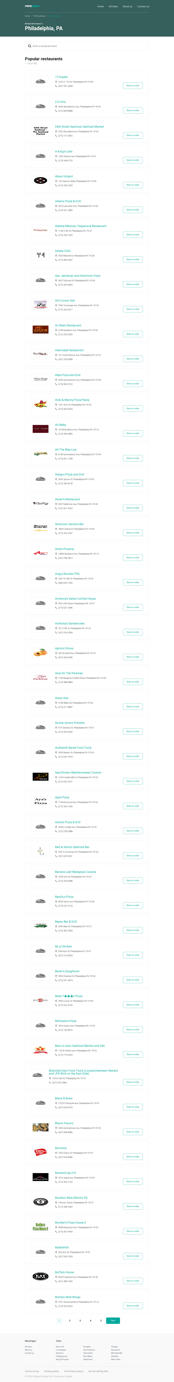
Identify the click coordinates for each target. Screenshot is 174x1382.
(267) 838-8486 (65, 1132)
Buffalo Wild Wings (67, 1297)
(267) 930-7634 (65, 1256)
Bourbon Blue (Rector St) (71, 1197)
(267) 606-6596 (65, 657)
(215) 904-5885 (65, 434)
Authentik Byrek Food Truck (73, 747)
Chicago (114, 1347)
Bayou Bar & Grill (66, 921)
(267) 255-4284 (59, 1082)
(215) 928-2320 (65, 185)
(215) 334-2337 (65, 533)
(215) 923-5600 (65, 732)
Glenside (114, 1356)
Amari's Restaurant (67, 499)
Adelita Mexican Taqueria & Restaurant (80, 226)
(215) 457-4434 (65, 1231)
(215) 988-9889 (65, 682)
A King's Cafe (63, 151)
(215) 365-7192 (65, 1182)
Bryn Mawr (88, 1356)
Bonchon (61, 1148)
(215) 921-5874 (65, 980)
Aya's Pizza (62, 797)
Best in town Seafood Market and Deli (80, 1045)
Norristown (115, 1350)
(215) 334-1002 (65, 235)
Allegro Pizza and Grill (69, 474)
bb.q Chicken (63, 946)
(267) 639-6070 (65, 1107)
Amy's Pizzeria (64, 549)
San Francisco (89, 1350)
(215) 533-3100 (65, 1005)
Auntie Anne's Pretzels (70, 722)
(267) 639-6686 (65, 1157)
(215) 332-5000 (65, 334)
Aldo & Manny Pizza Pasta (72, 400)
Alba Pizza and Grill (67, 375)
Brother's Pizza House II (70, 1222)
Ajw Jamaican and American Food (77, 275)
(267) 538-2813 (65, 558)
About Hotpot (64, 176)
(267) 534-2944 (65, 632)
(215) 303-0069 (65, 285)
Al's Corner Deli (65, 300)
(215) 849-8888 (65, 111)
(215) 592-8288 (65, 881)
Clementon (88, 1353)
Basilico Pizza (64, 896)
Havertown (88, 1359)
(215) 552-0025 (65, 1306)
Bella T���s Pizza (68, 996)
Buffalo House (64, 1272)
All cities (113, 6)
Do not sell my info (98, 1371)
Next (113, 1320)
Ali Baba (60, 424)
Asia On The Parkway (69, 673)
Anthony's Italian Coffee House (75, 598)
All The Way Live (66, 449)
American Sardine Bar (69, 524)
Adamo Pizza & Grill (68, 201)
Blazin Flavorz (64, 1123)
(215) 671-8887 (65, 707)
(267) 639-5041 (65, 856)
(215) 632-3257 (65, 781)
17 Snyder (61, 77)
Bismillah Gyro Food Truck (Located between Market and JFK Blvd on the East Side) (83, 1072)
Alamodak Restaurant (69, 350)
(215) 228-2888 (65, 831)
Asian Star (62, 698)
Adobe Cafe (62, 251)
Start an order (132, 85)
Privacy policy (51, 1371)
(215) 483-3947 (65, 260)
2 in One (60, 101)
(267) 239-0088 (65, 359)
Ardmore (59, 1353)
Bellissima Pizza (65, 1021)
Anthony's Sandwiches (70, 623)
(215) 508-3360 (65, 1207)
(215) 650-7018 (65, 757)
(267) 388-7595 (65, 1281)
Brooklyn (87, 1347)
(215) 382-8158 (65, 483)
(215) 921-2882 (65, 210)
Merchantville (116, 1353)
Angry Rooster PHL (67, 573)
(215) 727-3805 (65, 136)
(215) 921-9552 (65, 508)
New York (60, 1347)
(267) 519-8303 (65, 955)
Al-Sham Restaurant (68, 325)
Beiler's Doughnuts (67, 971)
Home (100, 6)
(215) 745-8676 (65, 1030)
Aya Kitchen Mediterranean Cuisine (78, 772)
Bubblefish (62, 1247)
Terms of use (32, 1371)
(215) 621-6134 (65, 906)
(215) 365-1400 (65, 806)
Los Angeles (61, 1350)
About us (127, 6)
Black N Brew (64, 1098)
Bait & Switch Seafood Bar (72, 847)
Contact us (143, 6)
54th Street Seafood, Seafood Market (79, 126)
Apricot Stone (64, 648)
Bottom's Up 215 (65, 1173)
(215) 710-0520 (65, 1055)
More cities (115, 1359)
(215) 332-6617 (65, 309)
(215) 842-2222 (65, 384)
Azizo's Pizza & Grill (67, 822)
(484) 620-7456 (65, 583)
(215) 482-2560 (65, 930)
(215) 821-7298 (65, 458)
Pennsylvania (39, 16)
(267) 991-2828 (65, 86)
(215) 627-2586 (65, 607)
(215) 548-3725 (65, 160)
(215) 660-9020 (65, 409)
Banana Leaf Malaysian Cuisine (75, 872)
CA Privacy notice (73, 1371)
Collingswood (61, 1356)
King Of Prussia (62, 1359)
